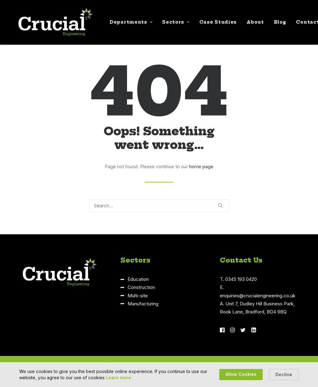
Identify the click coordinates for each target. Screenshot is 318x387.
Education (138, 279)
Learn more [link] (118, 377)
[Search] (159, 205)
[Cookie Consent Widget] (159, 374)
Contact (300, 24)
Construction (141, 287)
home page (201, 166)
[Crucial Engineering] (48, 23)
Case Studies (211, 24)
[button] (220, 205)
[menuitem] (124, 24)
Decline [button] (283, 374)
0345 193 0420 (241, 279)
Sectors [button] (168, 24)
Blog (273, 24)
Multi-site (138, 296)
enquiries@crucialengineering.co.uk (257, 296)
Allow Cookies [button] (241, 374)
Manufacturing (143, 304)
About (248, 24)
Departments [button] (124, 24)
